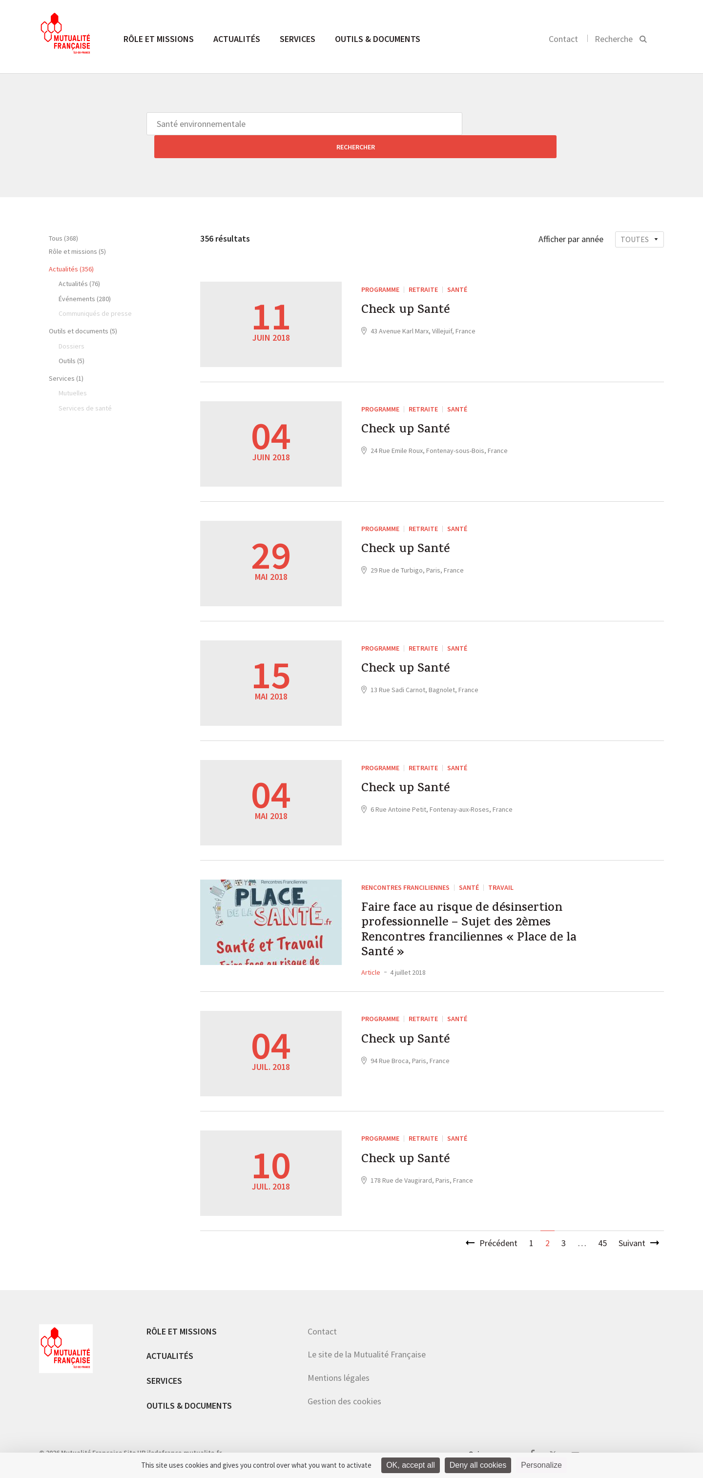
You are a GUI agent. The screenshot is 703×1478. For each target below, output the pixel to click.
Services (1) (66, 355)
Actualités (236, 38)
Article (370, 968)
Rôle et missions (159, 38)
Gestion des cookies (344, 1397)
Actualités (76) (79, 260)
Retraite (423, 266)
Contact (563, 38)
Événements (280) (85, 275)
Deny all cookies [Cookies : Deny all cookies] (478, 1465)
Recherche (614, 38)
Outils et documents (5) (83, 308)
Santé (457, 266)
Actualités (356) (71, 246)
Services (297, 38)
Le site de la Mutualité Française (367, 1350)
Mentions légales (339, 1373)
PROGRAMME (380, 266)
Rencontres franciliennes (405, 864)
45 (602, 1239)
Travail (501, 864)
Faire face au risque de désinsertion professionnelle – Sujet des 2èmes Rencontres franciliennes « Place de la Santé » (479, 918)
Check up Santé (412, 290)
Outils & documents (377, 38)
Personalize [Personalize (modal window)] (541, 1465)
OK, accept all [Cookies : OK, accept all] (410, 1465)
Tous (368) (63, 215)
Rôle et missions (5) (77, 228)
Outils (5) (71, 337)
